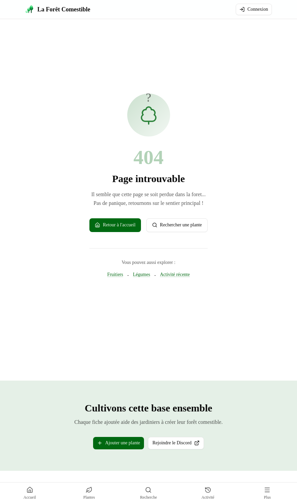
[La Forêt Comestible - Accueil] (57, 9)
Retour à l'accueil (115, 225)
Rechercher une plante (177, 225)
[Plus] (267, 493)
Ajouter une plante (118, 443)
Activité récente (175, 274)
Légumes (141, 274)
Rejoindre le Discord (178, 444)
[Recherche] (148, 493)
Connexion (253, 9)
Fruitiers (115, 274)
